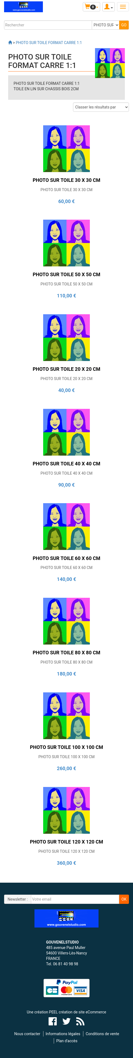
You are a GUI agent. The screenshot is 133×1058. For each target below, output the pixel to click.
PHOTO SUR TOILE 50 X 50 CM (66, 284)
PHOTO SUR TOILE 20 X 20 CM (66, 378)
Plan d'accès (66, 1041)
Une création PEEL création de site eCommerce (66, 1012)
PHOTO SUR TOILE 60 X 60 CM (66, 567)
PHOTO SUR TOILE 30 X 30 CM (66, 190)
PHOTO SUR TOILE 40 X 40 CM (66, 473)
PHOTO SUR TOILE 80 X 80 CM (66, 662)
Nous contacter (27, 1034)
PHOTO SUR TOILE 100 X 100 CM (66, 757)
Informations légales (63, 1034)
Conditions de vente (102, 1034)
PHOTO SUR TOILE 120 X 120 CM (66, 851)
